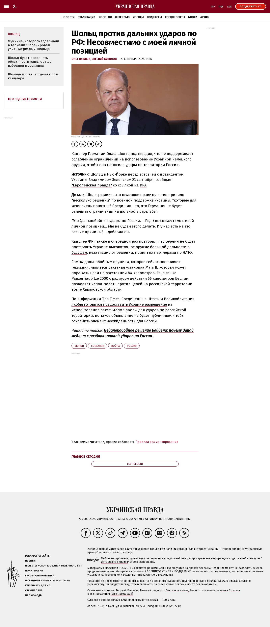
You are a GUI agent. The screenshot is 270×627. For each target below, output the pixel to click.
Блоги (192, 17)
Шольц (79, 345)
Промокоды (33, 595)
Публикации (86, 17)
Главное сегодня (85, 456)
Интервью (122, 17)
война (115, 345)
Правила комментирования (156, 442)
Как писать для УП (37, 585)
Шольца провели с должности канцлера (33, 76)
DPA (143, 185)
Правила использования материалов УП (53, 565)
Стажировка (33, 590)
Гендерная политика (39, 575)
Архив (204, 17)
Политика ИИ (34, 570)
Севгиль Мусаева (177, 590)
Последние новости (25, 99)
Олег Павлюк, (81, 59)
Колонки (105, 17)
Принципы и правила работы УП (47, 580)
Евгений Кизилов (104, 59)
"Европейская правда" (91, 185)
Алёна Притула (230, 590)
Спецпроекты (175, 17)
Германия (97, 345)
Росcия (132, 345)
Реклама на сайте (37, 555)
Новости (68, 17)
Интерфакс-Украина (114, 562)
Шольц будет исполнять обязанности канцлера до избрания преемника (29, 62)
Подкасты (154, 17)
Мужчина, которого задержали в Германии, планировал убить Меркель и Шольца (33, 45)
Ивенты (138, 17)
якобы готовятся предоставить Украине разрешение (119, 304)
